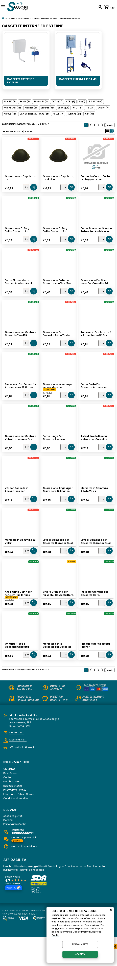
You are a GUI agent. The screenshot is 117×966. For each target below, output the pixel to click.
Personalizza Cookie (14, 853)
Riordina (8, 849)
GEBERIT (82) (47, 107)
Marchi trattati (11, 810)
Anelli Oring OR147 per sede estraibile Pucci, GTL (18, 618)
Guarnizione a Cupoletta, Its (13, 177)
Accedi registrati (12, 845)
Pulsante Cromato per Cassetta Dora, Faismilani (95, 618)
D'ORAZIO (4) (95, 101)
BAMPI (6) (25, 101)
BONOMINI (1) (41, 101)
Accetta (80, 954)
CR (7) (82, 101)
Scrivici (17, 869)
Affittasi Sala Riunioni (22, 776)
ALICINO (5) (10, 101)
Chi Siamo (9, 798)
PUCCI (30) (58, 113)
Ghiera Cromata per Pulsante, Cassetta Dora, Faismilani (55, 618)
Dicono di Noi (18, 768)
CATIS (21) (57, 101)
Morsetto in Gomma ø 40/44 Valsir (94, 507)
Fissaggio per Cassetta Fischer (95, 672)
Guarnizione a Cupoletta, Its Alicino (56, 177)
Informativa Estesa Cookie (18, 823)
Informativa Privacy (14, 819)
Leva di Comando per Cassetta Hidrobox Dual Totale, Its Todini (58, 563)
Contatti (8, 806)
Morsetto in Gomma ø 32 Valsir (20, 562)
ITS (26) (89, 107)
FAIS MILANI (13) (12, 107)
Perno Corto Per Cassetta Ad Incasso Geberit (94, 398)
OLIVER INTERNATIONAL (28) (34, 113)
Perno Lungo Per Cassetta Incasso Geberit (54, 453)
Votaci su (13, 917)
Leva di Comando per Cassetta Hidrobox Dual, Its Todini (96, 563)
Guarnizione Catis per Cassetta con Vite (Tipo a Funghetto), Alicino (58, 289)
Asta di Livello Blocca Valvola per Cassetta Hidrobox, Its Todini (94, 453)
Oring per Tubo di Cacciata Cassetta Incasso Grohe (17, 673)
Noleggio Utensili (12, 814)
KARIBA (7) (103, 107)
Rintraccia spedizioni (24, 875)
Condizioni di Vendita (15, 827)
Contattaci (16, 761)
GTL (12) (77, 107)
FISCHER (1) (31, 107)
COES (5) (70, 101)
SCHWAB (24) (74, 113)
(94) (89, 113)
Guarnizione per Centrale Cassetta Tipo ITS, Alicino (19, 343)
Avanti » (109, 125)
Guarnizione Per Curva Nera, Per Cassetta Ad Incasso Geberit (95, 289)
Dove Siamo (10, 802)
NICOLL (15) (10, 113)
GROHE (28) (63, 107)
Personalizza (80, 944)
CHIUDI (111, 910)
